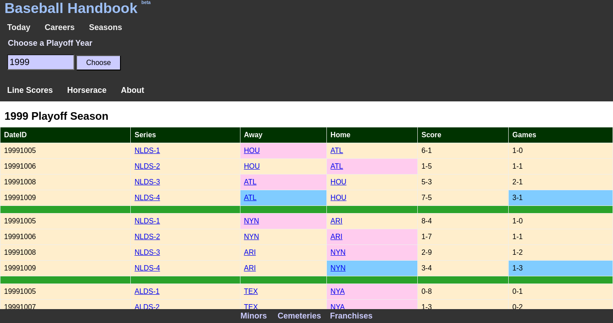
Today (18, 27)
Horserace (87, 90)
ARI (336, 221)
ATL (336, 150)
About (132, 90)
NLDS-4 (147, 197)
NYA (337, 291)
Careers (60, 27)
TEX (251, 291)
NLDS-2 (147, 166)
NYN (251, 221)
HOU (252, 150)
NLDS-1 (147, 150)
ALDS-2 (146, 307)
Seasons (105, 27)
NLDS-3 (147, 182)
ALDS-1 (146, 291)
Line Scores (30, 90)
